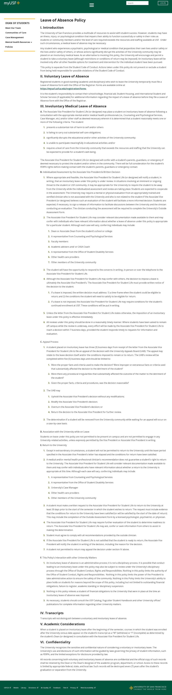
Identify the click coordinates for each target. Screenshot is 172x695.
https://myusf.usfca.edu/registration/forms (63, 88)
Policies (9, 47)
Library (23, 688)
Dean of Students (17, 23)
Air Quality (46, 687)
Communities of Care (15, 32)
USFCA (8, 687)
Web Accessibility (88, 687)
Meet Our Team (13, 28)
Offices (114, 10)
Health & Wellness (78, 10)
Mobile (16, 688)
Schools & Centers (133, 10)
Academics (33, 10)
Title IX (65, 688)
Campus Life (99, 10)
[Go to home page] (145, 688)
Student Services (54, 10)
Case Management (14, 37)
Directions (34, 687)
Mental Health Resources (17, 42)
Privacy (74, 687)
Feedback (56, 688)
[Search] (137, 4)
